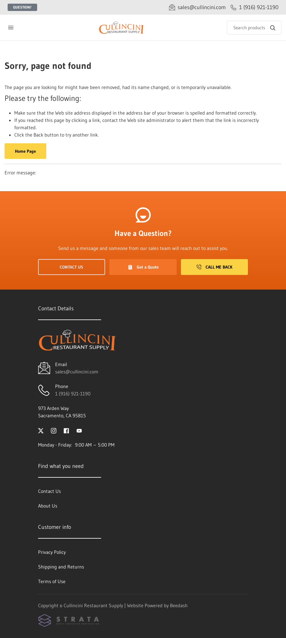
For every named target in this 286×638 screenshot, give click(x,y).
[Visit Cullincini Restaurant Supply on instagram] (53, 430)
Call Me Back (214, 267)
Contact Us (71, 267)
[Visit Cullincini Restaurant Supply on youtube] (79, 430)
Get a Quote (143, 267)
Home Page (25, 151)
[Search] (254, 27)
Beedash (179, 605)
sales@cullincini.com (76, 372)
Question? (22, 7)
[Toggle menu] (11, 27)
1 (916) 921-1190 (72, 393)
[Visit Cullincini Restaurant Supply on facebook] (66, 430)
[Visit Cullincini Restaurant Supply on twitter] (41, 430)
